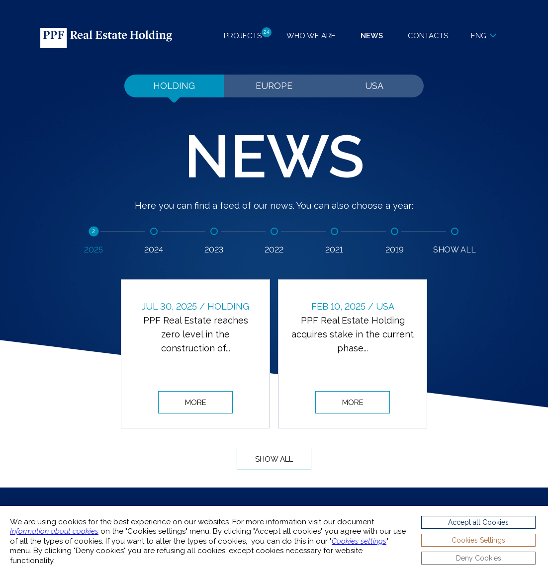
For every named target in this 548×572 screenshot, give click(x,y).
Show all (274, 459)
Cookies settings (359, 541)
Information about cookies (54, 531)
